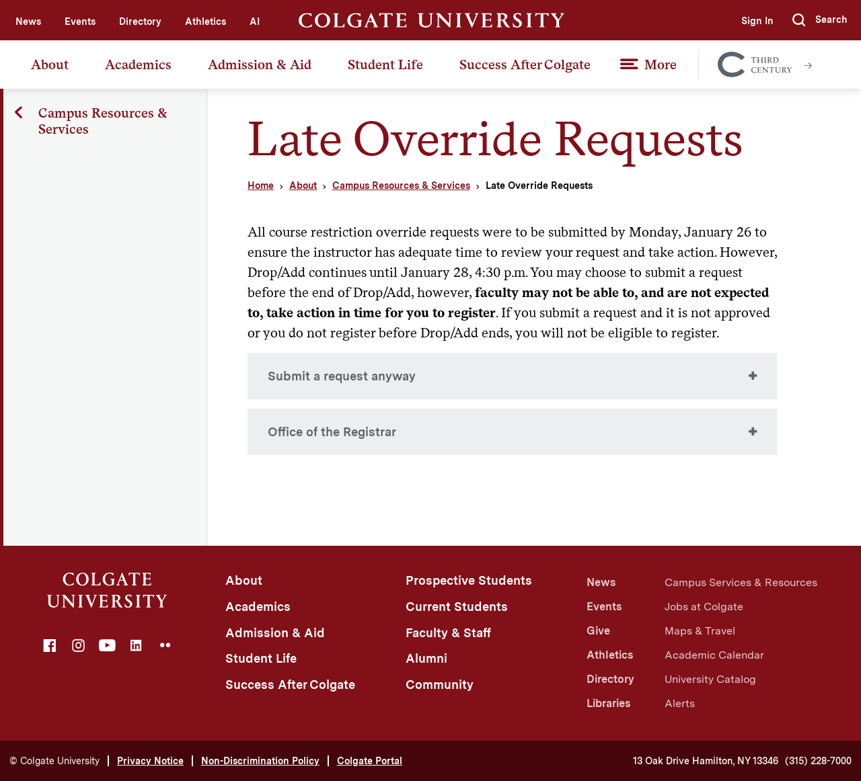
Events (80, 21)
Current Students (457, 607)
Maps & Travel (700, 630)
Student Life (385, 64)
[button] (820, 20)
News (28, 21)
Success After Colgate (525, 64)
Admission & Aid (259, 64)
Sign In (757, 20)
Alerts (680, 703)
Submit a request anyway (342, 376)
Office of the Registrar (332, 432)
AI (255, 21)
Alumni (426, 658)
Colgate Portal (369, 760)
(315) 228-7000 (818, 760)
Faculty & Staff (448, 633)
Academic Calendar (714, 655)
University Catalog (710, 679)
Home (261, 185)
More (660, 64)
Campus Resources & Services (401, 185)
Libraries (608, 703)
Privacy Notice (150, 760)
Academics (138, 64)
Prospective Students (469, 580)
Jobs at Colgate (704, 606)
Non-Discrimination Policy (260, 760)
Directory (140, 21)
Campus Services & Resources (741, 582)
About (50, 64)
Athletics (205, 21)
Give (598, 630)
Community (440, 684)
